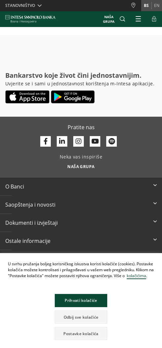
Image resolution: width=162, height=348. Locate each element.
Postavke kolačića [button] (80, 333)
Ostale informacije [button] (27, 241)
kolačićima (136, 275)
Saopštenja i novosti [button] (30, 204)
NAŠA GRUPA (108, 19)
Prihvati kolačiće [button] (81, 300)
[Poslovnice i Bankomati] (136, 5)
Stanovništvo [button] (20, 5)
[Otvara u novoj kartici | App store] (27, 96)
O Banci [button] (14, 186)
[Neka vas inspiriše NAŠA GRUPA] (81, 164)
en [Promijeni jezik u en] (156, 5)
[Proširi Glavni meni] (138, 19)
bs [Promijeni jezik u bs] (146, 5)
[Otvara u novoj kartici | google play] (73, 96)
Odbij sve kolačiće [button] (81, 317)
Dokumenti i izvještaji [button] (31, 222)
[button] (122, 19)
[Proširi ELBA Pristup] (154, 19)
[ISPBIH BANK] (32, 19)
